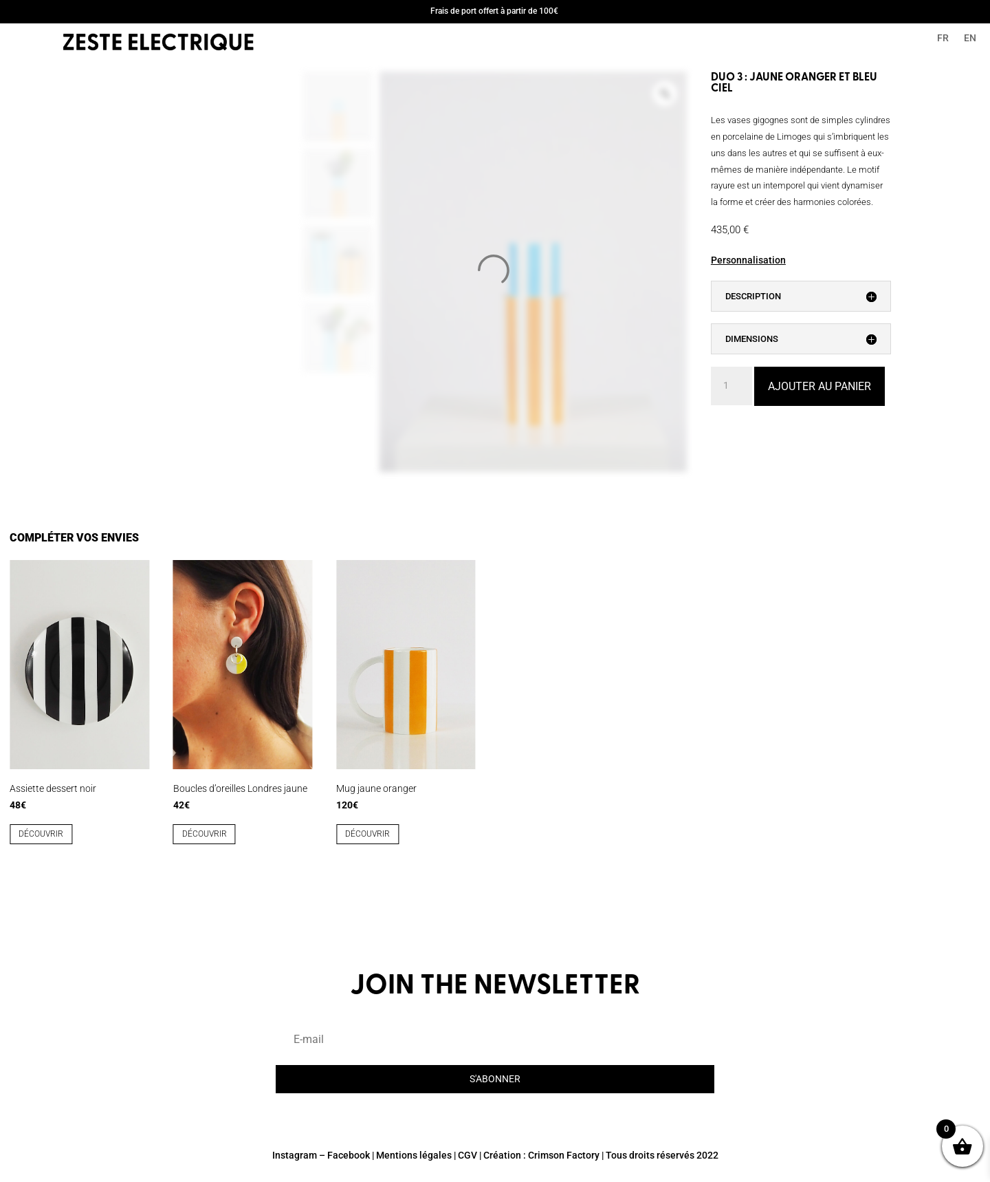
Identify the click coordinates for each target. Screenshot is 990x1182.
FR (943, 38)
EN (970, 38)
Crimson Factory (564, 1155)
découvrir (41, 834)
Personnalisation (748, 260)
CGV (467, 1155)
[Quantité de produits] (731, 386)
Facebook (348, 1155)
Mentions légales (414, 1155)
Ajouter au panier (819, 386)
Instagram (294, 1155)
